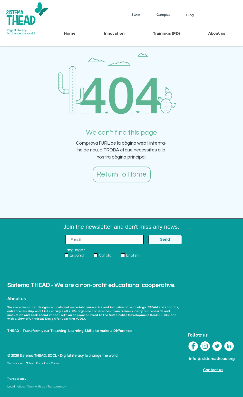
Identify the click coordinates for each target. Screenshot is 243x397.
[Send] (165, 239)
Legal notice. (16, 386)
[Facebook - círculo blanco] (193, 346)
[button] (114, 33)
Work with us (36, 386)
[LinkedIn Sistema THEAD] (229, 346)
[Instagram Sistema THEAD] (205, 346)
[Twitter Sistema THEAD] (217, 346)
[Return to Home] (122, 174)
